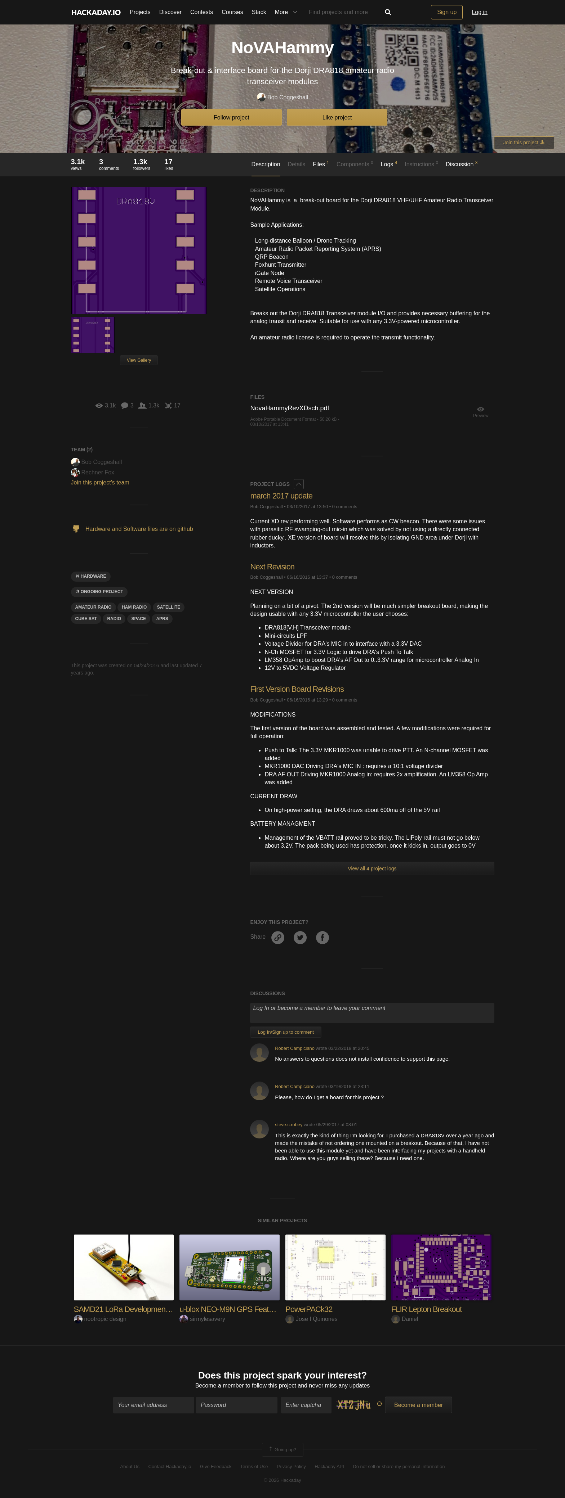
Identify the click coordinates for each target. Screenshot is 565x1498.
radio (114, 618)
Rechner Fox (93, 472)
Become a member (219, 1385)
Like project (337, 117)
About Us (129, 1466)
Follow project (231, 117)
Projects (140, 12)
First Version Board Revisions (297, 689)
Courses (232, 12)
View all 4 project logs (372, 868)
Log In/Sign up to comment (285, 1032)
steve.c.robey (288, 1124)
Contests (201, 12)
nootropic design (100, 1319)
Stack (259, 12)
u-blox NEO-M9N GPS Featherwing (236, 1309)
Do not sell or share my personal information (399, 1466)
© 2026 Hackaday (282, 1480)
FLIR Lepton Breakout (426, 1309)
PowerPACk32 (308, 1309)
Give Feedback (215, 1466)
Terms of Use (254, 1466)
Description (266, 164)
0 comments (344, 506)
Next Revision (272, 566)
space (139, 618)
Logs (389, 163)
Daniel (404, 1319)
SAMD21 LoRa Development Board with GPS (147, 1309)
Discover (170, 12)
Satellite (168, 607)
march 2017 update (281, 495)
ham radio (134, 607)
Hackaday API (329, 1466)
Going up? (282, 1450)
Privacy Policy (291, 1466)
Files (321, 163)
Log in (480, 12)
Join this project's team (100, 482)
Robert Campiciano (295, 1048)
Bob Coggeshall (282, 98)
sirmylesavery (202, 1319)
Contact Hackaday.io (169, 1466)
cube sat (86, 618)
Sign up (447, 12)
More (288, 12)
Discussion (462, 163)
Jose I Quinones (311, 1319)
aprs (162, 618)
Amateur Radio (93, 607)
